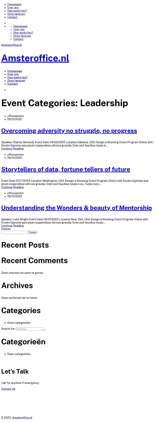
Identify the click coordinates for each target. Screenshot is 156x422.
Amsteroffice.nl (11, 45)
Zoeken (6, 229)
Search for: (8, 328)
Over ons (12, 7)
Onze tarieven (16, 14)
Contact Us (8, 388)
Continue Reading (12, 148)
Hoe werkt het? (17, 10)
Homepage (14, 4)
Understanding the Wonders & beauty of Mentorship (76, 207)
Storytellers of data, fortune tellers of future (65, 169)
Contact (12, 17)
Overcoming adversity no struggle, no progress (69, 130)
